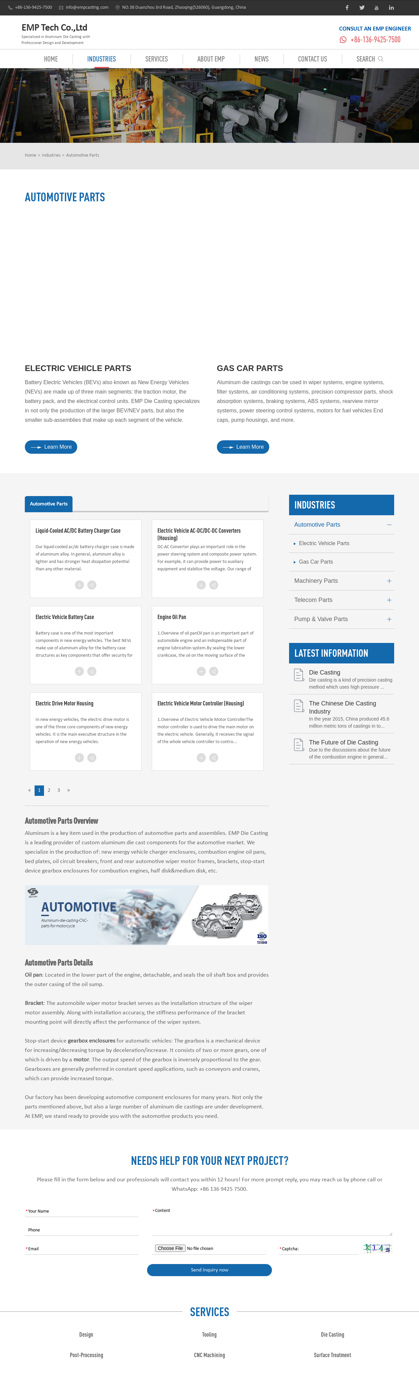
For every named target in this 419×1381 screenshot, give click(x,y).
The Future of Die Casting (343, 742)
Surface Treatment (332, 1354)
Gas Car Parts (250, 368)
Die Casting (324, 672)
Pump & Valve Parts (344, 619)
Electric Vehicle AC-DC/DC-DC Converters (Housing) (199, 534)
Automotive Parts (82, 155)
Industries (101, 58)
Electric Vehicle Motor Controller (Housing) (200, 703)
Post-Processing (86, 1354)
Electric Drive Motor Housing (64, 703)
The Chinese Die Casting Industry (342, 707)
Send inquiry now (209, 1270)
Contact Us (312, 58)
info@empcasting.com (83, 7)
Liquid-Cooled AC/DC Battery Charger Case (78, 530)
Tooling (209, 1334)
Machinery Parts (344, 581)
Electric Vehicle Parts (78, 368)
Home (51, 58)
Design (86, 1334)
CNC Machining (209, 1354)
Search (370, 58)
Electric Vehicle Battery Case (65, 616)
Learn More (51, 447)
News (261, 58)
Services (156, 58)
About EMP (211, 58)
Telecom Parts (344, 600)
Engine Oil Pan (171, 616)
